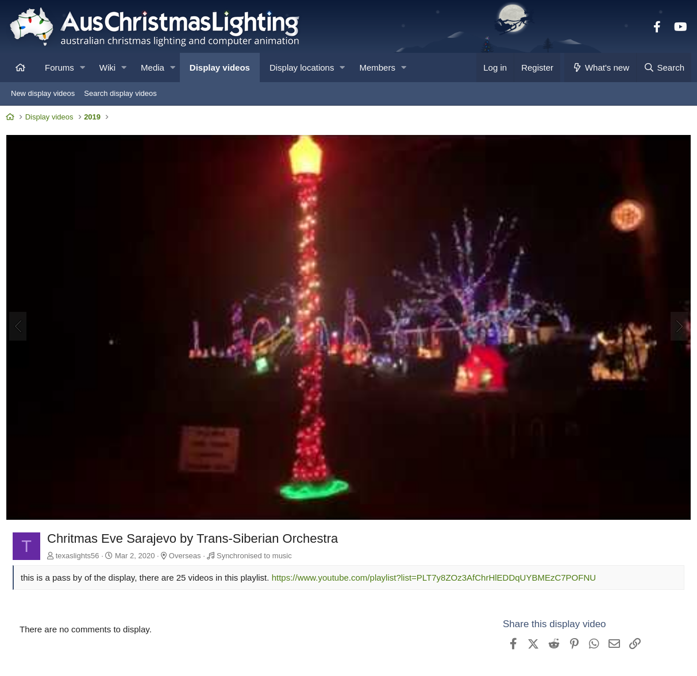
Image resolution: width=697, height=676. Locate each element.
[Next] (676, 327)
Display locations (301, 67)
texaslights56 (80, 555)
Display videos (220, 67)
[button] (82, 67)
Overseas (188, 555)
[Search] (663, 67)
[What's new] (600, 67)
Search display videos (120, 93)
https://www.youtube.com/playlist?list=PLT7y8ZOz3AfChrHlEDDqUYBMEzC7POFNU (437, 577)
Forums (59, 67)
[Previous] (20, 327)
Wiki (107, 67)
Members (377, 67)
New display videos (43, 93)
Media (152, 67)
